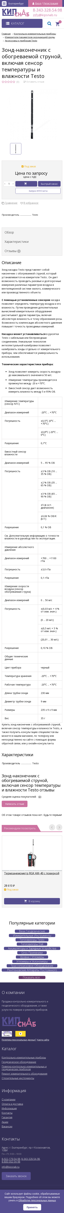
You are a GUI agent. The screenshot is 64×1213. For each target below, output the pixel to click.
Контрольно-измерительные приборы (24, 1057)
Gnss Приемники (32, 952)
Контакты (7, 1112)
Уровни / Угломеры (32, 957)
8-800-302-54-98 (11, 1161)
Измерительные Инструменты (32, 935)
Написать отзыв (14, 804)
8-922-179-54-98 (11, 1159)
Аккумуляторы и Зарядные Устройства (32, 948)
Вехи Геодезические (32, 931)
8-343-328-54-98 (47, 10)
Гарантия (7, 1117)
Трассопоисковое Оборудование (32, 965)
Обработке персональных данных (37, 1200)
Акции (5, 1122)
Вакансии (7, 1126)
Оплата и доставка (12, 1104)
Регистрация (50, 3)
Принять (32, 1207)
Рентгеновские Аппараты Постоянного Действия (32, 970)
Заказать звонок (16, 1176)
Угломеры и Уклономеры (32, 961)
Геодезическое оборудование (19, 1062)
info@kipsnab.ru (36, 15)
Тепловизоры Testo (32, 939)
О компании (8, 1099)
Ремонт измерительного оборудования (24, 1073)
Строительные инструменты (18, 1078)
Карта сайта (43, 1039)
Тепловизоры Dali (32, 944)
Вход (38, 3)
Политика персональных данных (18, 1039)
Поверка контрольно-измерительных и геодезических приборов (24, 1068)
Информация (9, 1108)
